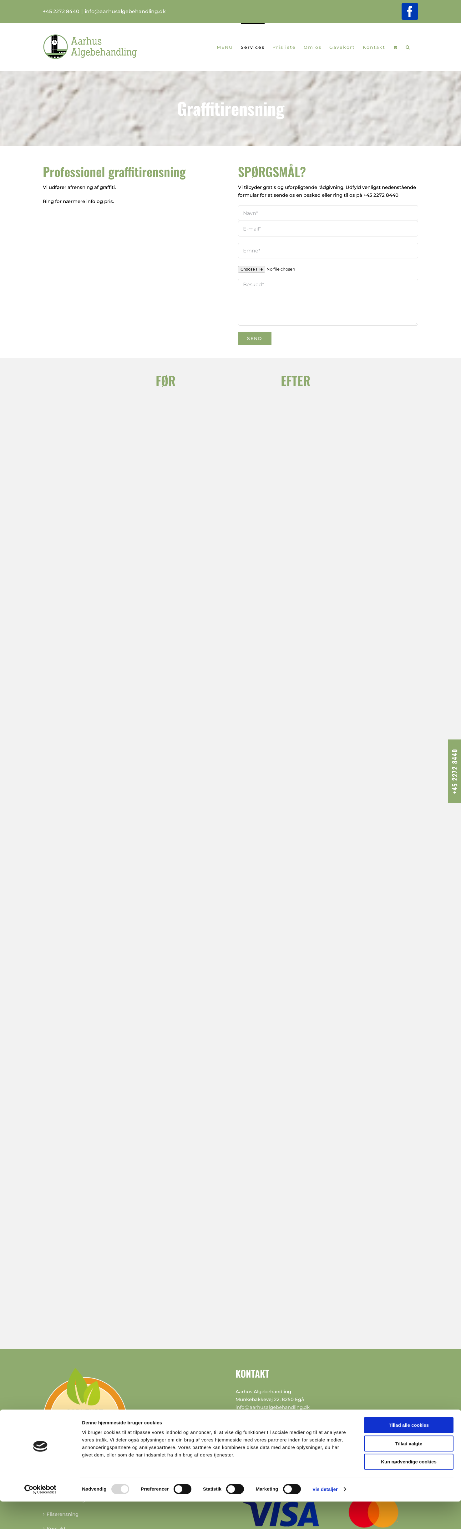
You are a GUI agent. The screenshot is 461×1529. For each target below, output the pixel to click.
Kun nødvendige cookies (409, 1489)
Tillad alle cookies (409, 1452)
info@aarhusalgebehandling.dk (125, 11)
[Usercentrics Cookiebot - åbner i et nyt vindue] (40, 1516)
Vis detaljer (325, 1516)
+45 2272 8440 (380, 195)
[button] (408, 46)
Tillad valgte (408, 1471)
